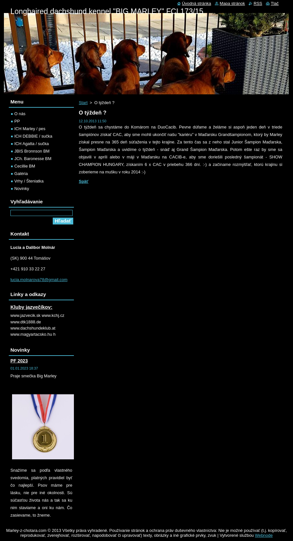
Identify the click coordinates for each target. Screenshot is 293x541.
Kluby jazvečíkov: (31, 307)
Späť (84, 181)
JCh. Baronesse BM (32, 158)
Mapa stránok (232, 3)
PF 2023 (19, 360)
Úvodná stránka (196, 3)
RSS (258, 3)
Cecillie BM (24, 166)
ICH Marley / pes (29, 128)
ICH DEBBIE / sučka (33, 136)
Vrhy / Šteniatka (29, 181)
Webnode (264, 535)
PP (17, 121)
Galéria (21, 173)
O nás (19, 113)
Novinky (21, 188)
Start (83, 102)
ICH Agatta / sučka (31, 143)
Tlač (275, 3)
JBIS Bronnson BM (31, 151)
